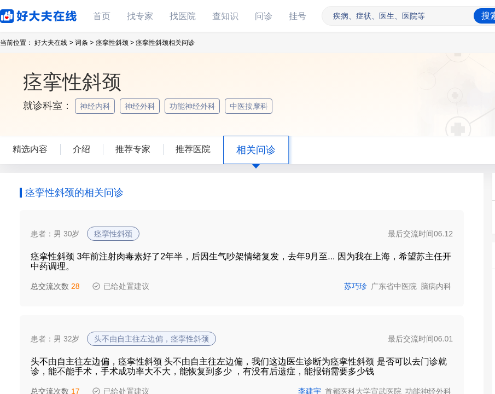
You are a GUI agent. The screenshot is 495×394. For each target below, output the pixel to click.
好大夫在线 (22, 14)
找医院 (183, 16)
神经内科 (96, 106)
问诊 (263, 16)
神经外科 (141, 106)
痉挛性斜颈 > (115, 43)
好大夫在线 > (53, 43)
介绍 (81, 149)
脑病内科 (436, 286)
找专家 (140, 16)
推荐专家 (132, 149)
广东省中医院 (394, 286)
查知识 (225, 16)
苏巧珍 (355, 286)
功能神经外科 (194, 106)
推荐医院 (193, 149)
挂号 (297, 16)
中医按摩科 (250, 106)
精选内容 (30, 149)
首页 (101, 16)
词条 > (84, 43)
